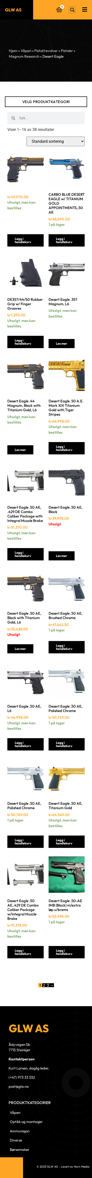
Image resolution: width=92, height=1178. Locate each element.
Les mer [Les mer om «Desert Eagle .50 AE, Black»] (61, 556)
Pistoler (67, 50)
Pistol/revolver (46, 50)
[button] (72, 10)
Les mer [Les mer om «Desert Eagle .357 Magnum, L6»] (61, 343)
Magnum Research (24, 56)
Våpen (26, 50)
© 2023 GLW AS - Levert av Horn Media (63, 1166)
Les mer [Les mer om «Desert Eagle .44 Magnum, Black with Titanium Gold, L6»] (20, 450)
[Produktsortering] (55, 141)
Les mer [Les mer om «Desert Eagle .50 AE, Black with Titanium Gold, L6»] (20, 649)
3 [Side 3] (48, 985)
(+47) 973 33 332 (22, 1077)
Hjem (13, 50)
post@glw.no (19, 1086)
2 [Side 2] (44, 985)
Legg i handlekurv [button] (23, 240)
